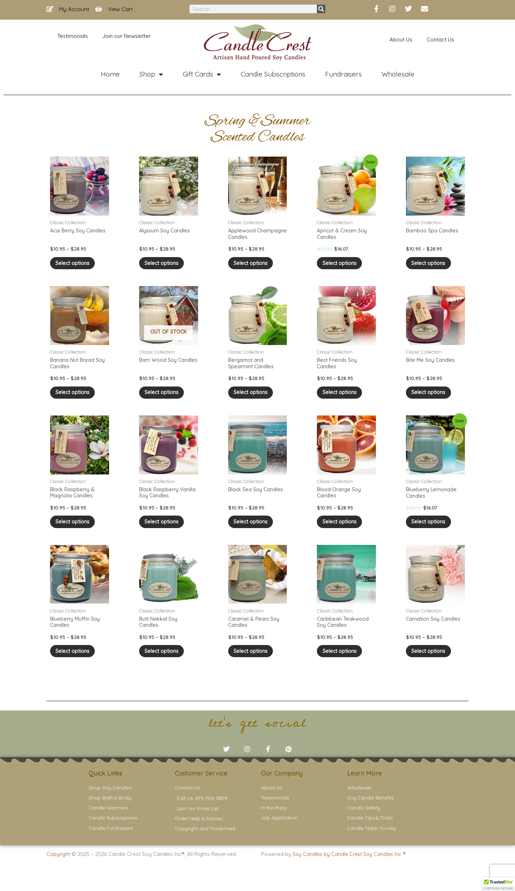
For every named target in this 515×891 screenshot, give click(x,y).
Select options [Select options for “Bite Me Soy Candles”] (432, 398)
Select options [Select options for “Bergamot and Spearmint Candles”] (255, 398)
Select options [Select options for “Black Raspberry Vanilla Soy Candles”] (165, 531)
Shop (151, 74)
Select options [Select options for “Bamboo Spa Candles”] (432, 265)
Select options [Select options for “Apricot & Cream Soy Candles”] (343, 265)
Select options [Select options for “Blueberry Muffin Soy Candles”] (76, 663)
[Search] (321, 9)
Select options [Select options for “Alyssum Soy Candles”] (165, 265)
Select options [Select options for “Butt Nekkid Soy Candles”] (165, 663)
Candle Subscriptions (273, 74)
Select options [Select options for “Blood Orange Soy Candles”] (343, 531)
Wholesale (398, 74)
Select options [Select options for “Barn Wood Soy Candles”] (165, 398)
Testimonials (72, 36)
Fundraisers (343, 74)
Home (110, 74)
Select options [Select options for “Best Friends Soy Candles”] (343, 398)
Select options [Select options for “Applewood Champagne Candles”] (255, 265)
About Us (400, 39)
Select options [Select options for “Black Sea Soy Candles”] (255, 531)
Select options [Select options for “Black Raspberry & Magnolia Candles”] (76, 531)
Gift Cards (202, 74)
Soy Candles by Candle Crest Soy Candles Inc (350, 873)
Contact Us (440, 39)
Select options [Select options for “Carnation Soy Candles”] (432, 663)
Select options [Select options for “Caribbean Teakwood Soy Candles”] (343, 663)
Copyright (58, 873)
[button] (498, 884)
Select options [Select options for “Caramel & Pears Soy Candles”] (255, 663)
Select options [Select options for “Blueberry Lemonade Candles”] (432, 531)
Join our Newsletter (126, 36)
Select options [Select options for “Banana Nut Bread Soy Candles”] (76, 398)
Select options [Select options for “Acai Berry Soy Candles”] (76, 265)
